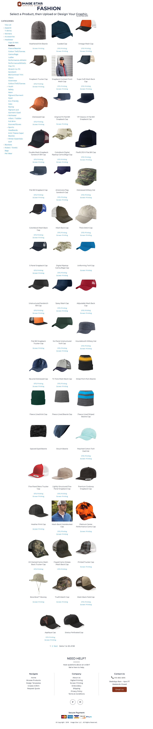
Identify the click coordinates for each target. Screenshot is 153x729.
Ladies (11, 57)
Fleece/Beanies (14, 48)
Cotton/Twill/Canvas (16, 83)
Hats (10, 104)
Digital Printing (76, 680)
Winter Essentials (15, 139)
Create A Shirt (33, 686)
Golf (10, 142)
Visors (10, 78)
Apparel (8, 28)
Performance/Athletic (17, 63)
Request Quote (33, 688)
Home (33, 678)
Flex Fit (11, 66)
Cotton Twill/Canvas (16, 51)
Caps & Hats (13, 43)
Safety (10, 89)
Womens (8, 34)
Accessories (10, 37)
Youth (10, 86)
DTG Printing (62, 48)
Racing (11, 107)
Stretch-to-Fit (14, 69)
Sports (11, 127)
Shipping (76, 688)
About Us (76, 678)
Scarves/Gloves (14, 124)
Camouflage (13, 54)
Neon (10, 92)
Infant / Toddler (14, 118)
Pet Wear (8, 153)
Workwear (12, 115)
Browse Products (33, 680)
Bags (7, 151)
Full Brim (12, 121)
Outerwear (12, 81)
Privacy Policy (76, 691)
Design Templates (33, 683)
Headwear (9, 40)
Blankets (8, 145)
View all (8, 25)
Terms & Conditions (77, 694)
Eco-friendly (13, 101)
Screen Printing (38, 48)
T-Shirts (8, 31)
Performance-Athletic (17, 60)
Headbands (13, 130)
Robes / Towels (11, 148)
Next (56, 646)
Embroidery (76, 686)
